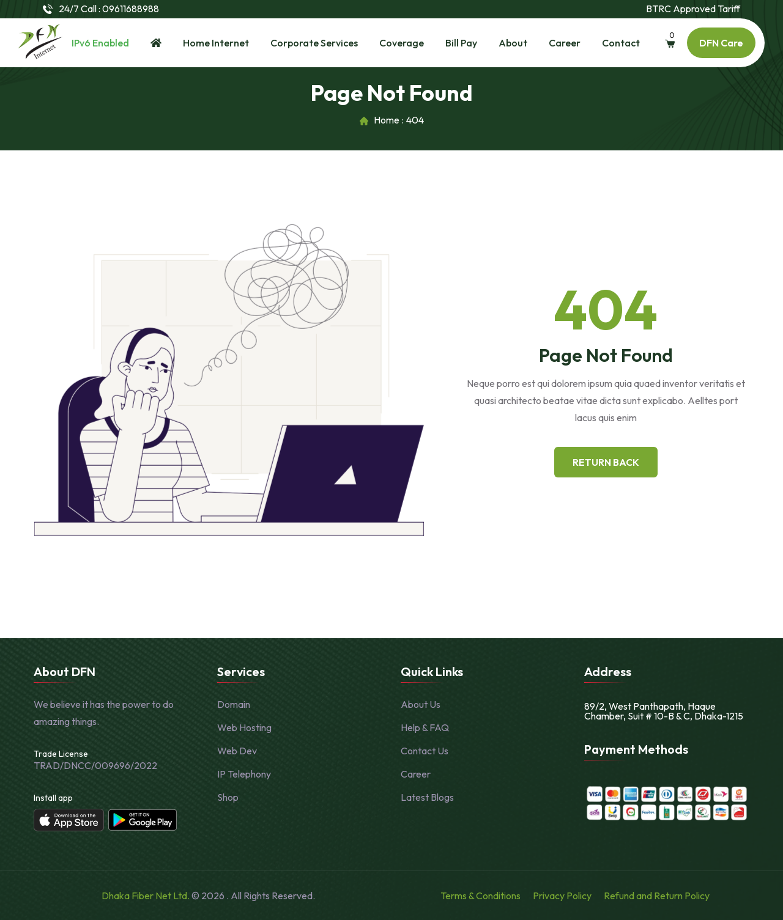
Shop (228, 797)
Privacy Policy (562, 895)
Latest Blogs (427, 797)
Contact (621, 43)
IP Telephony (244, 774)
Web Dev (237, 751)
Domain (233, 704)
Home (386, 120)
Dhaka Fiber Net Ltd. (146, 895)
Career (565, 43)
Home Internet (216, 43)
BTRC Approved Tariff (693, 9)
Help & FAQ (425, 727)
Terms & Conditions (480, 895)
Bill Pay (461, 43)
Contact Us (424, 751)
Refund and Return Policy (657, 895)
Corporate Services (314, 43)
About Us (420, 704)
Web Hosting (244, 727)
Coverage (401, 43)
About (513, 43)
